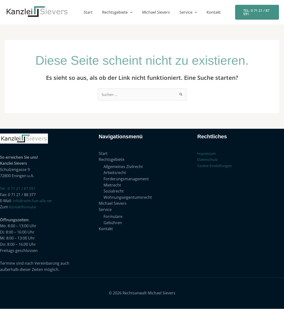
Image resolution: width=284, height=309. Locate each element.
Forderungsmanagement (126, 179)
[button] (130, 12)
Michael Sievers (156, 12)
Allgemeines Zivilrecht (123, 166)
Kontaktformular (24, 207)
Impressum (207, 153)
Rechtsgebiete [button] (117, 12)
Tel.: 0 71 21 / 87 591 (18, 188)
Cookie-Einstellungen (216, 166)
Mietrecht (112, 185)
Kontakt (214, 12)
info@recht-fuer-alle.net (34, 201)
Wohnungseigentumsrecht (128, 197)
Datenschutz (208, 159)
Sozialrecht (114, 191)
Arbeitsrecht (115, 173)
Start (88, 12)
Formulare (113, 217)
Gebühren (113, 223)
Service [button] (188, 12)
